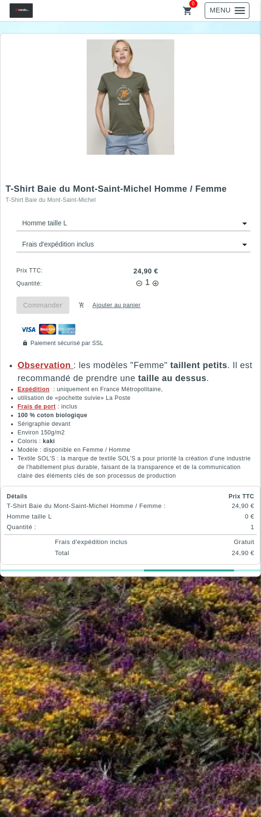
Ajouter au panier (116, 305)
